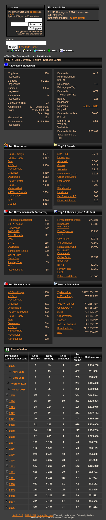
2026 (12, 366)
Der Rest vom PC (66, 196)
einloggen (34, 12)
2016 (12, 448)
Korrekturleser (15, 338)
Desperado (14, 176)
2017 (12, 442)
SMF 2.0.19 (17, 515)
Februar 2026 (18, 383)
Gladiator (13, 172)
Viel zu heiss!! (15, 224)
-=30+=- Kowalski (66, 324)
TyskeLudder (64, 292)
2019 (12, 431)
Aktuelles (62, 169)
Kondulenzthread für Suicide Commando (66, 250)
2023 (12, 407)
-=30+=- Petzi (15, 181)
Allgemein (62, 161)
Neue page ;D (15, 269)
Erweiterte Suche (28, 47)
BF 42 (11, 242)
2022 (12, 413)
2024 (12, 401)
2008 (12, 496)
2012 (12, 472)
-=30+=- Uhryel (16, 154)
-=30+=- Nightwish (18, 311)
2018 (12, 437)
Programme (63, 181)
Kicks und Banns (66, 200)
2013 (12, 466)
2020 (12, 425)
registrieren (13, 14)
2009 (12, 490)
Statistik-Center (44, 56)
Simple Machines (45, 515)
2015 (12, 454)
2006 (12, 508)
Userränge (13, 246)
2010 (12, 484)
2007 (12, 502)
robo (59, 332)
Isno (10, 199)
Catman (12, 203)
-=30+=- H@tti (77, 18)
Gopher (61, 320)
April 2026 (18, 371)
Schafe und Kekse (18, 250)
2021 (12, 419)
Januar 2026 (18, 389)
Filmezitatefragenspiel (20, 219)
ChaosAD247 (64, 307)
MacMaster (14, 334)
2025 (12, 395)
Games (61, 165)
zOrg (60, 311)
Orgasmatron (15, 307)
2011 (12, 478)
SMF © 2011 (30, 515)
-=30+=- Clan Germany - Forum (19, 56)
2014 (12, 460)
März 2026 (18, 377)
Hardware (62, 192)
